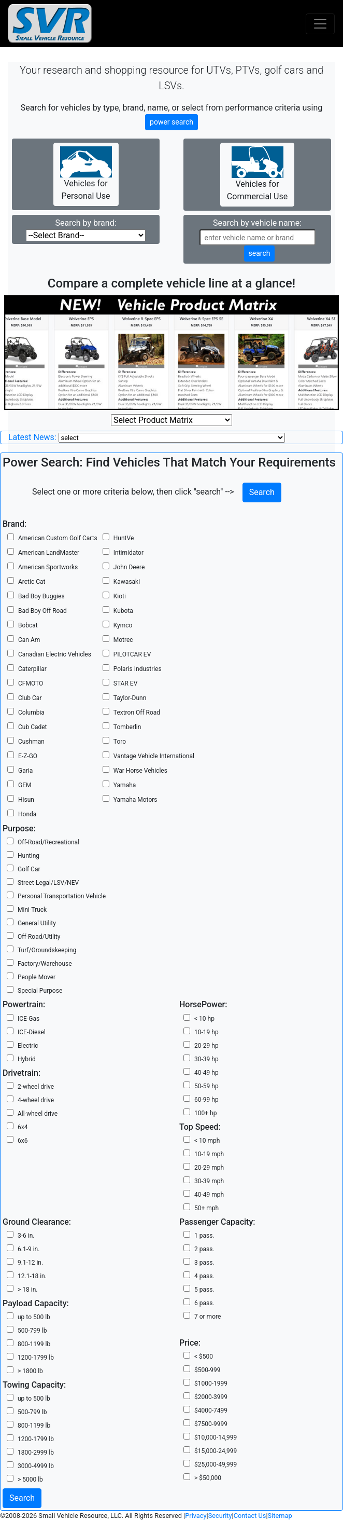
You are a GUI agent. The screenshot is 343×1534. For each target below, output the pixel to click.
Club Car (29, 698)
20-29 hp (206, 1045)
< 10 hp (204, 1018)
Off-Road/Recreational (48, 842)
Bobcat (28, 625)
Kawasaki (126, 581)
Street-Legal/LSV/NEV (48, 882)
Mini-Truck (32, 909)
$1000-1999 (210, 1383)
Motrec (123, 639)
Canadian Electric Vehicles (54, 654)
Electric (28, 1045)
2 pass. (204, 1249)
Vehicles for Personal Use (86, 173)
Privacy (195, 1515)
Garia (25, 770)
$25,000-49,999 (215, 1464)
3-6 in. (26, 1235)
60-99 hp (206, 1099)
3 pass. (204, 1262)
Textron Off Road (136, 712)
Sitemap (280, 1515)
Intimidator (128, 552)
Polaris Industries (137, 669)
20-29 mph (209, 1167)
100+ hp (205, 1113)
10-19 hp (206, 1032)
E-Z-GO (27, 756)
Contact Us (250, 1515)
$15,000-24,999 (215, 1451)
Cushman (31, 741)
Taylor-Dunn (130, 698)
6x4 (22, 1127)
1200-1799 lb (36, 1357)
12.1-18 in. (32, 1276)
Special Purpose (40, 990)
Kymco (123, 625)
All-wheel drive (38, 1113)
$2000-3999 (210, 1397)
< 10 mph (207, 1140)
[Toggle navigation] (320, 23)
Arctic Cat (31, 581)
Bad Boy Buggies (41, 596)
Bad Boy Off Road (42, 610)
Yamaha (124, 785)
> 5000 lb (30, 1479)
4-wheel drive (36, 1100)
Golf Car (29, 869)
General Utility (37, 923)
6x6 (22, 1140)
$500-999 (207, 1370)
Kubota (123, 610)
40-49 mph (209, 1194)
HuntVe (123, 538)
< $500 (203, 1356)
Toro (119, 741)
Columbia (31, 712)
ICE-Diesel (32, 1032)
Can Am (29, 639)
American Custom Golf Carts (57, 538)
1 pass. (204, 1235)
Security (220, 1515)
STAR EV (125, 683)
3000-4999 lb (36, 1466)
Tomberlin (127, 727)
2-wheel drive (36, 1086)
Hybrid (27, 1059)
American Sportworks (48, 567)
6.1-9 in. (28, 1249)
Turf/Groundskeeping (47, 950)
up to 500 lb (34, 1317)
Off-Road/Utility (39, 936)
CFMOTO (30, 683)
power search (171, 122)
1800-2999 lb (36, 1452)
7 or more (207, 1316)
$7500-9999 (210, 1424)
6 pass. (204, 1303)
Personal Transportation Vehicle (62, 896)
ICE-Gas (28, 1018)
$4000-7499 (210, 1410)
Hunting (28, 855)
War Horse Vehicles (140, 770)
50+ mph (206, 1208)
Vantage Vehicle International (153, 756)
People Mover (36, 977)
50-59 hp (206, 1086)
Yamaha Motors (135, 799)
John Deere (129, 567)
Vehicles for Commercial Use (257, 173)
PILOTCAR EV (132, 654)
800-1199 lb (34, 1344)
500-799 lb (32, 1330)
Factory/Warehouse (45, 963)
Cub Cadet (32, 727)
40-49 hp (206, 1072)
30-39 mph (209, 1181)
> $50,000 (207, 1478)
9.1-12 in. (30, 1262)
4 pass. (204, 1276)
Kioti (119, 596)
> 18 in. (27, 1289)
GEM (24, 785)
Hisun (26, 799)
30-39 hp (206, 1059)
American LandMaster (48, 552)
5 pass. (204, 1289)
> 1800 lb (30, 1371)
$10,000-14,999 (215, 1437)
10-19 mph (209, 1154)
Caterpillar (32, 669)
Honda (27, 814)
